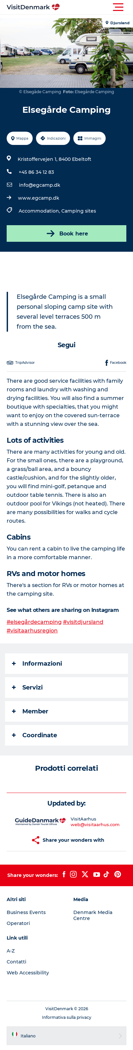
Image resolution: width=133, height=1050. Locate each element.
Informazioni (37, 663)
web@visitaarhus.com (95, 824)
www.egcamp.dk (38, 198)
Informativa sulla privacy (66, 1017)
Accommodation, (40, 211)
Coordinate (34, 735)
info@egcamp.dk (39, 185)
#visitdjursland (83, 622)
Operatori (18, 923)
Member (30, 711)
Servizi (27, 687)
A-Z (11, 951)
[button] (96, 7)
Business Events (26, 912)
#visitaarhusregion (32, 630)
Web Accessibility (28, 973)
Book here (66, 233)
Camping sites (78, 211)
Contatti (16, 962)
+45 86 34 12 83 (36, 172)
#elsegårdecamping (34, 622)
